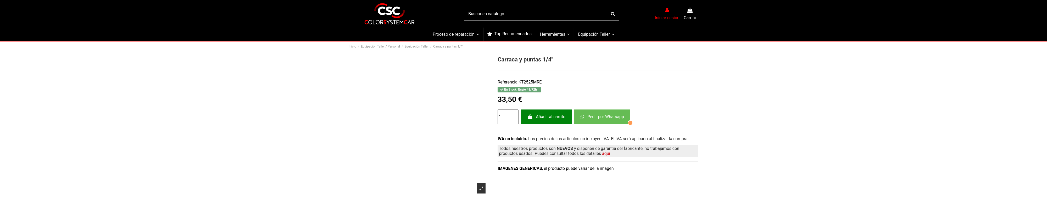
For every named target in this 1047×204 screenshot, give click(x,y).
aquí (606, 153)
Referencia (507, 82)
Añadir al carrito (546, 116)
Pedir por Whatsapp (602, 116)
